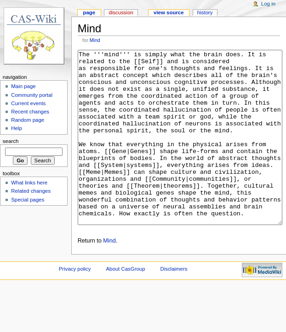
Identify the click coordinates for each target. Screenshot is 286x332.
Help (16, 128)
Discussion (121, 12)
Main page (23, 86)
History (205, 12)
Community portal (31, 95)
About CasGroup (125, 303)
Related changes (31, 191)
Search (11, 141)
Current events (28, 103)
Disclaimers (173, 303)
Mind (95, 40)
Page (89, 12)
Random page (27, 120)
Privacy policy (75, 303)
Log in (268, 3)
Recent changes (30, 111)
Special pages (27, 199)
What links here (29, 182)
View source (169, 12)
